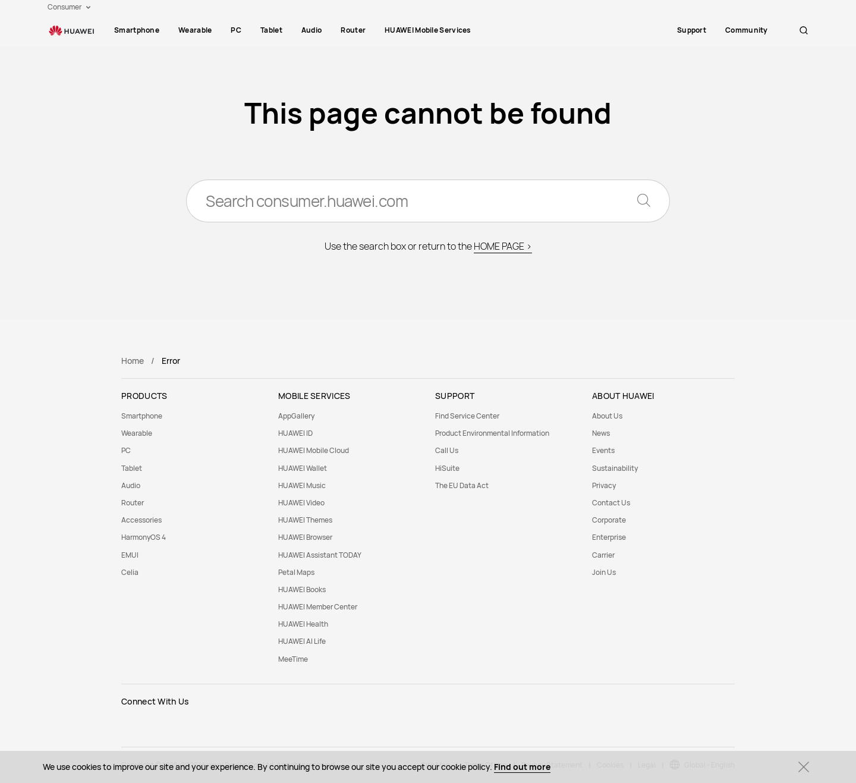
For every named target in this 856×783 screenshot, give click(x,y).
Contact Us (611, 503)
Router (353, 30)
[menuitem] (136, 30)
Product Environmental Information (492, 433)
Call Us (446, 450)
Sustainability (615, 468)
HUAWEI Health (303, 624)
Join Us (604, 572)
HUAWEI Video (301, 503)
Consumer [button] (69, 7)
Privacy (604, 485)
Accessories (141, 520)
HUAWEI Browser (305, 537)
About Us (607, 416)
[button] (803, 30)
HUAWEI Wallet (302, 468)
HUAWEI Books (302, 589)
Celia (130, 572)
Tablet (271, 30)
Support (703, 30)
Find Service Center (467, 416)
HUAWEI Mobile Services (428, 30)
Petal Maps (296, 572)
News (601, 433)
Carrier (603, 555)
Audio (311, 30)
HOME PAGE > (503, 246)
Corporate (609, 520)
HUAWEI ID (295, 433)
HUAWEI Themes (305, 520)
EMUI (130, 555)
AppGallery (296, 416)
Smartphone (136, 30)
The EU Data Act (462, 485)
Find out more (522, 766)
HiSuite (447, 468)
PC (236, 30)
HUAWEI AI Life (302, 641)
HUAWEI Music (302, 485)
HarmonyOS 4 (143, 537)
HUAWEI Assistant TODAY (319, 555)
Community (758, 30)
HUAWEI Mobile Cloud (313, 450)
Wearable (195, 30)
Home (132, 360)
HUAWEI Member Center (317, 607)
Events (603, 450)
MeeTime (293, 659)
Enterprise (609, 537)
